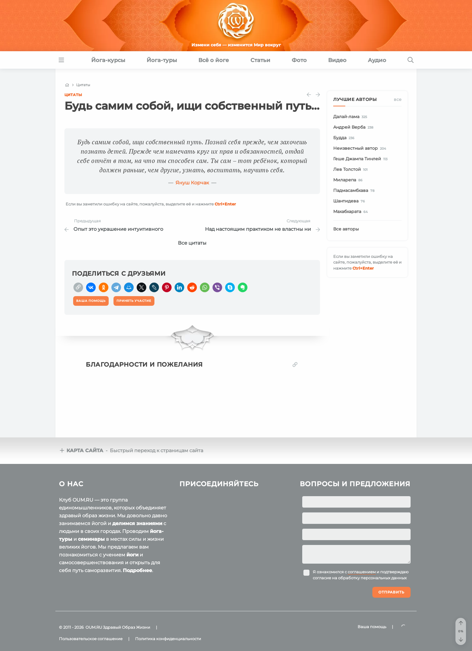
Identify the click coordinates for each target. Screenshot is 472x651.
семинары (91, 539)
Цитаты (73, 94)
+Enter (225, 204)
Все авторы (346, 229)
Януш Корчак (192, 183)
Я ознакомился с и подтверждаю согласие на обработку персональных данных (360, 574)
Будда (344, 138)
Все (398, 99)
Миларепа (349, 180)
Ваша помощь (372, 626)
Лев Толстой (351, 170)
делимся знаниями (137, 523)
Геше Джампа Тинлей (361, 159)
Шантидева (350, 201)
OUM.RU (93, 627)
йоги (132, 555)
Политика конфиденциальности (168, 638)
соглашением (362, 571)
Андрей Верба (354, 127)
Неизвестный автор (360, 149)
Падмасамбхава (355, 191)
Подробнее (137, 570)
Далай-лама (351, 117)
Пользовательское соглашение (91, 638)
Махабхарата (351, 212)
